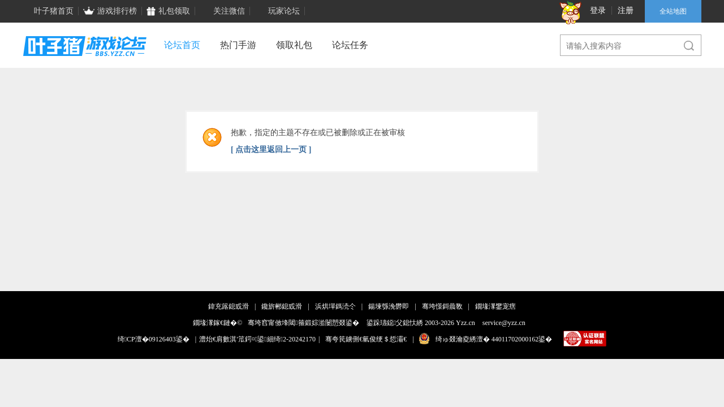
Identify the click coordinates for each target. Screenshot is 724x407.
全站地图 (673, 11)
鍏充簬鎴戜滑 (228, 306)
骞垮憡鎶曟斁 (442, 306)
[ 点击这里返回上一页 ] (271, 149)
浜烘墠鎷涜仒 (335, 306)
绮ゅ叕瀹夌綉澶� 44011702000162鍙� (494, 339)
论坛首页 (182, 45)
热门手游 (238, 45)
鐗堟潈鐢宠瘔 (495, 306)
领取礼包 (294, 45)
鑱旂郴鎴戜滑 (281, 306)
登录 (598, 10)
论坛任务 (350, 45)
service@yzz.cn (503, 323)
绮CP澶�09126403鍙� (153, 339)
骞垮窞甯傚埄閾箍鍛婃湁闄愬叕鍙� (303, 323)
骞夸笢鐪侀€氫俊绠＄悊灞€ (366, 339)
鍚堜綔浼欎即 (388, 306)
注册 (626, 10)
